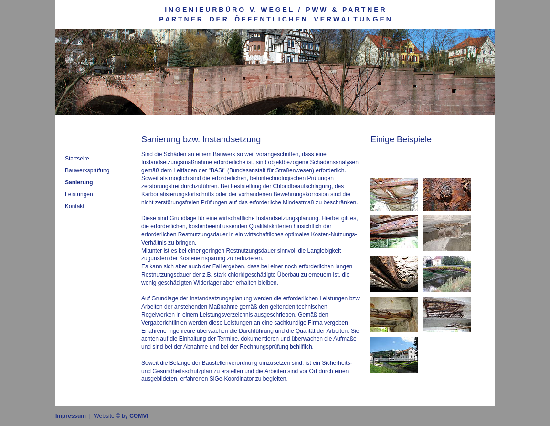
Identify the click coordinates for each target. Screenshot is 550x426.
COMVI (138, 416)
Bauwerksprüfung (87, 170)
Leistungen (79, 194)
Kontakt (75, 206)
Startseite (77, 158)
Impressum (70, 416)
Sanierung (79, 182)
